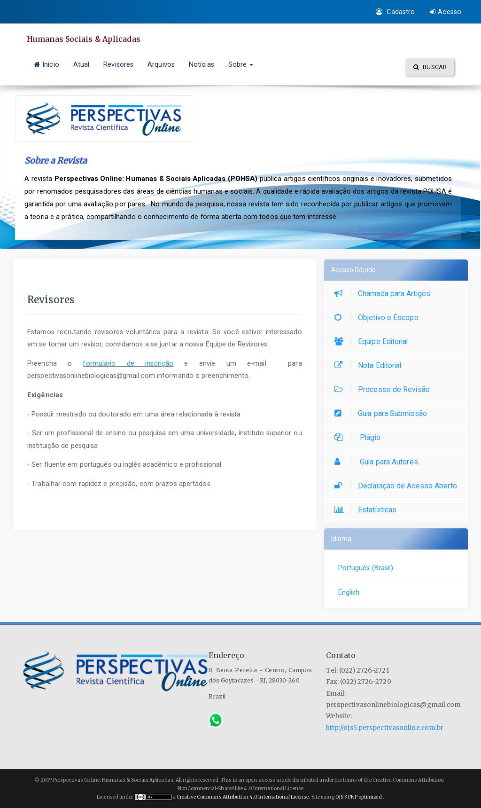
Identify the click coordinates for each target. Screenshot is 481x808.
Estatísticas (367, 509)
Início (46, 64)
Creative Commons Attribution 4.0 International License (243, 797)
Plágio (359, 437)
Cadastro (395, 12)
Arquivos (161, 64)
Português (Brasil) (366, 568)
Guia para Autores (378, 461)
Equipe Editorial (373, 341)
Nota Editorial (370, 365)
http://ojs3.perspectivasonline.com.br (385, 728)
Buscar (430, 67)
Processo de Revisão (384, 389)
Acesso (445, 12)
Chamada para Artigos (384, 293)
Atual (81, 64)
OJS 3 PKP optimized (358, 797)
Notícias (201, 64)
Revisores (118, 64)
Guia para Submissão (383, 413)
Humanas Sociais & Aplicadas (83, 39)
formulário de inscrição (128, 363)
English (349, 592)
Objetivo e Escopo (379, 317)
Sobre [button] (241, 64)
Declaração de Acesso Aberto (398, 485)
